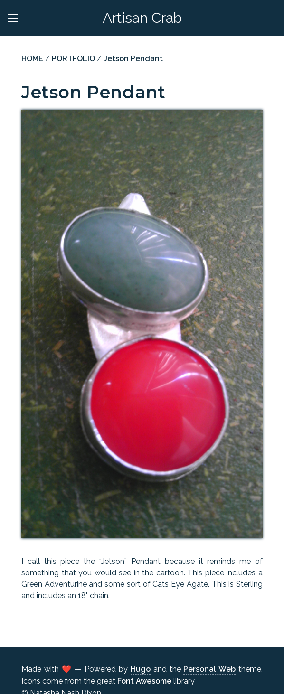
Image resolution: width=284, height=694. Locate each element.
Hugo (141, 669)
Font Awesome (144, 680)
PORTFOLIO (73, 58)
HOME (32, 58)
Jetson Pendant (133, 58)
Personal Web (209, 669)
